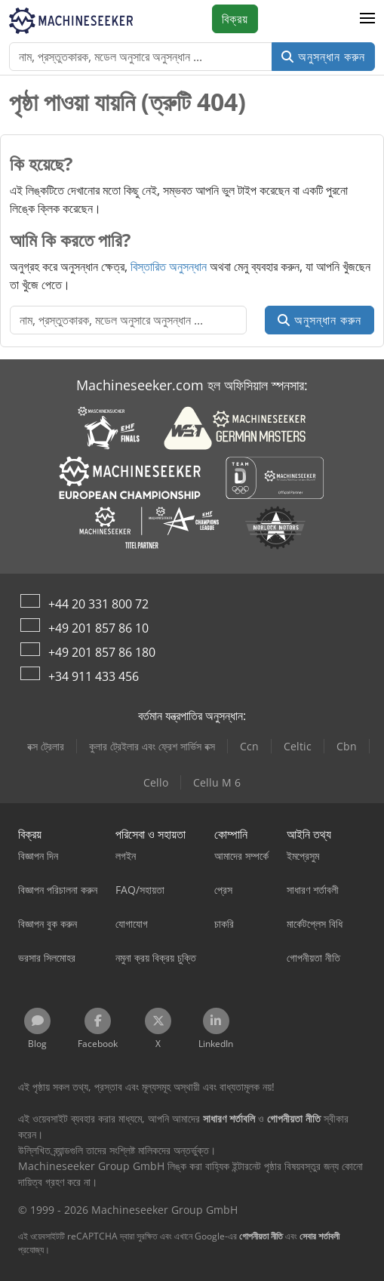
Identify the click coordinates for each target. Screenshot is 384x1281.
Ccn (249, 746)
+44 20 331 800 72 (98, 604)
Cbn (346, 746)
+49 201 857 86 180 (101, 652)
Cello (155, 782)
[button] (367, 19)
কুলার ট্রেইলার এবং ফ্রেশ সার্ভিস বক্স (152, 746)
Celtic (298, 746)
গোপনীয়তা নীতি (261, 1236)
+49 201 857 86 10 (98, 628)
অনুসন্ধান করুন (323, 56)
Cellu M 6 (217, 782)
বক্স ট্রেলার (45, 746)
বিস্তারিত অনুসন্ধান (169, 266)
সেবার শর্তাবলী (319, 1236)
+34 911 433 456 (93, 676)
